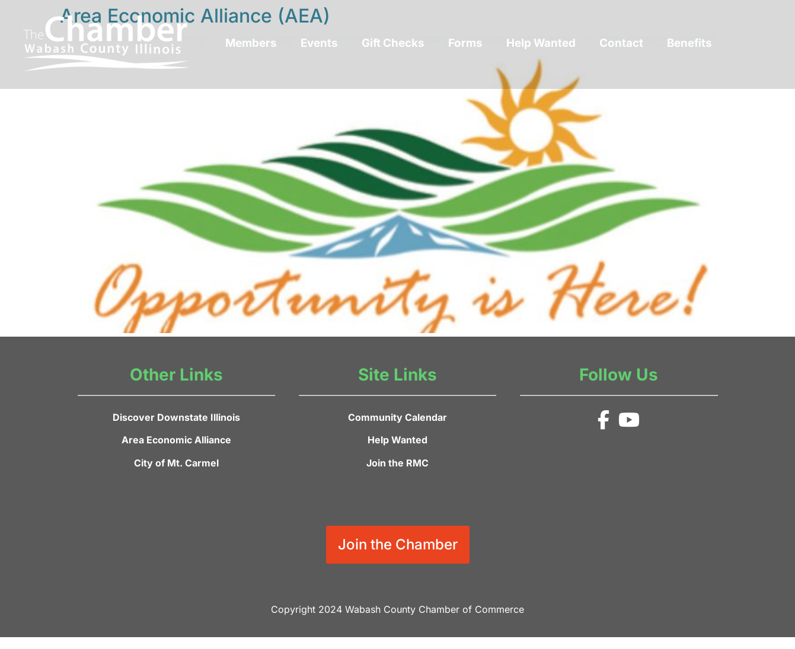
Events (319, 43)
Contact (621, 43)
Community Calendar (397, 417)
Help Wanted (541, 43)
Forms (465, 43)
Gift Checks (393, 43)
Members (251, 43)
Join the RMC (397, 463)
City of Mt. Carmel (176, 463)
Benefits (689, 43)
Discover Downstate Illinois (176, 417)
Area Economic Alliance (176, 440)
